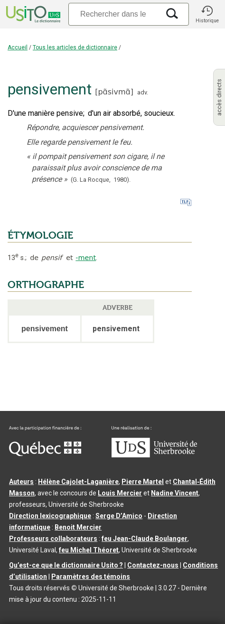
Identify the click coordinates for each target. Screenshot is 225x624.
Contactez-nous (152, 565)
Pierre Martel (143, 481)
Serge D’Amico (118, 516)
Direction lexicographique (50, 516)
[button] (207, 14)
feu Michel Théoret (89, 550)
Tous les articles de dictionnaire (75, 47)
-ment (85, 257)
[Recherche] (114, 14)
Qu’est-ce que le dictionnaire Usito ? (66, 565)
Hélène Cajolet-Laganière (78, 481)
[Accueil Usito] (32, 14)
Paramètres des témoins (90, 576)
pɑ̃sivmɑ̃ (114, 91)
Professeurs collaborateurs (53, 538)
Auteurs (21, 481)
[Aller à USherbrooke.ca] (154, 455)
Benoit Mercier (78, 527)
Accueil (18, 47)
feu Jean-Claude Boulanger (145, 538)
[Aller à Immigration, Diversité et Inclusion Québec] (45, 453)
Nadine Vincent (174, 493)
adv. (142, 92)
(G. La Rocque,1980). (101, 179)
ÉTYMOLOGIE (40, 235)
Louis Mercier (120, 493)
